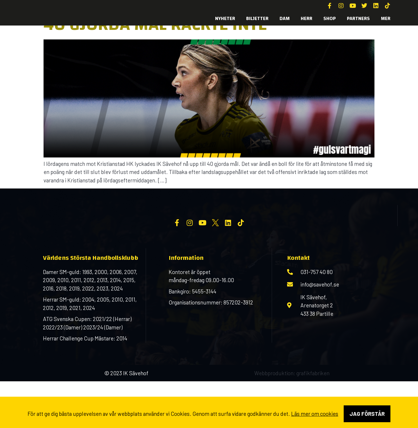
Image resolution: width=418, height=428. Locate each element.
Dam (285, 18)
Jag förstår (367, 413)
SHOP (329, 18)
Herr (306, 18)
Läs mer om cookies (314, 413)
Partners (358, 18)
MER (385, 18)
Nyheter (225, 18)
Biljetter (257, 18)
